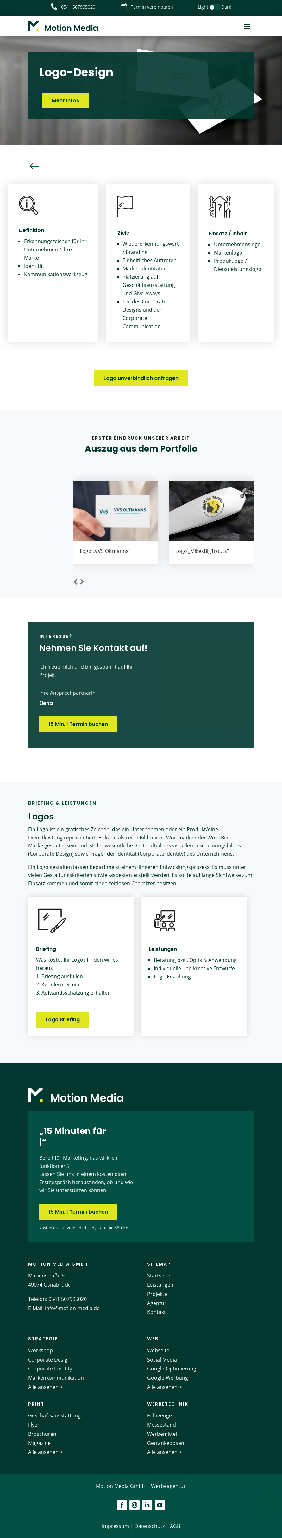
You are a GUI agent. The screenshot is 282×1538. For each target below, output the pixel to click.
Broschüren (42, 1433)
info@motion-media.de (72, 1308)
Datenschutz (150, 1525)
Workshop (40, 1350)
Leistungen (160, 1284)
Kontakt (156, 1312)
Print (36, 1404)
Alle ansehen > (45, 1386)
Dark (226, 7)
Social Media (162, 1359)
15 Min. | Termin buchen (78, 724)
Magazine (39, 1443)
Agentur (156, 1303)
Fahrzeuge (159, 1415)
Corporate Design (49, 1359)
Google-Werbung (167, 1377)
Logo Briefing (63, 1019)
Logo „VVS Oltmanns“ (105, 550)
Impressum (115, 1525)
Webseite (158, 1350)
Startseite (158, 1275)
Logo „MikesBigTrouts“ (202, 550)
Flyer (34, 1424)
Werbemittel (162, 1433)
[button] (75, 582)
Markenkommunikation (56, 1377)
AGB (175, 1525)
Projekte (157, 1293)
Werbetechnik (167, 1404)
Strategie (43, 1339)
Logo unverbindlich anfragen (141, 378)
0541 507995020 (67, 1299)
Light (203, 7)
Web (153, 1339)
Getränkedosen (165, 1443)
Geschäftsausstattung (54, 1415)
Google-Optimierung (171, 1368)
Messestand (161, 1424)
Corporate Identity (50, 1368)
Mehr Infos (65, 100)
